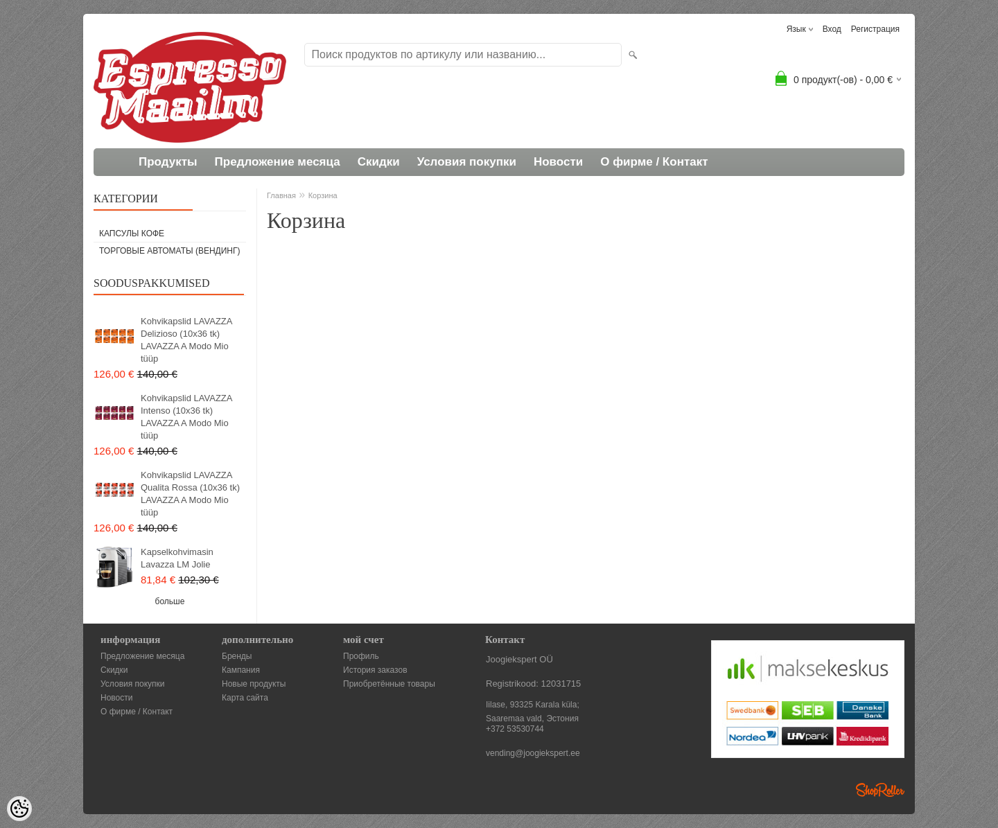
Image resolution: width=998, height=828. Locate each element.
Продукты (168, 161)
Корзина (323, 195)
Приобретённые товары (389, 684)
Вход (832, 29)
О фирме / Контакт (654, 161)
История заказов (375, 670)
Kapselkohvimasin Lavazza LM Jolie (177, 558)
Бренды (237, 656)
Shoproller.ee (880, 790)
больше (170, 601)
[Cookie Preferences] (19, 808)
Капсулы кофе (131, 233)
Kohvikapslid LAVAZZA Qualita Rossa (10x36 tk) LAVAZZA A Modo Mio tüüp (190, 494)
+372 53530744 (515, 729)
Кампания (241, 670)
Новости (558, 161)
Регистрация (875, 29)
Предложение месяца (277, 161)
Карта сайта (245, 698)
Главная (281, 195)
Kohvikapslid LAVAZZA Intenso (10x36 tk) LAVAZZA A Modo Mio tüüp (186, 417)
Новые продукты (254, 684)
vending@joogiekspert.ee (533, 753)
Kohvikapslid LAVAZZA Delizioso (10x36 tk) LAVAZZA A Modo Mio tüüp (186, 340)
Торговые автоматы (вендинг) (169, 251)
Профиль (361, 656)
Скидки (379, 161)
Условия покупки (466, 161)
